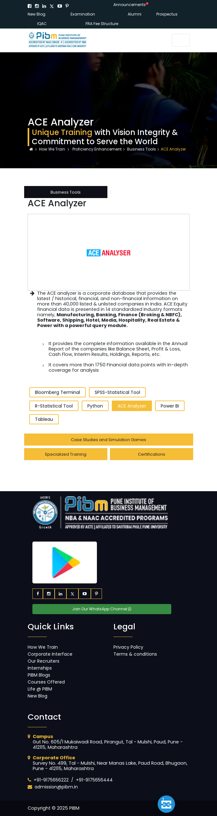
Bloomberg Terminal (57, 392)
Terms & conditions (135, 654)
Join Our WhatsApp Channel (101, 609)
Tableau (44, 419)
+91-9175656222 (51, 780)
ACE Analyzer (132, 406)
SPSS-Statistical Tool (117, 392)
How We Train (52, 149)
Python (95, 406)
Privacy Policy (128, 647)
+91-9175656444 (94, 780)
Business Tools (141, 149)
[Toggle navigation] (181, 40)
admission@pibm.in (56, 787)
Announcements (129, 4)
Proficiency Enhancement (96, 149)
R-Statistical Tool (54, 406)
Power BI (170, 406)
